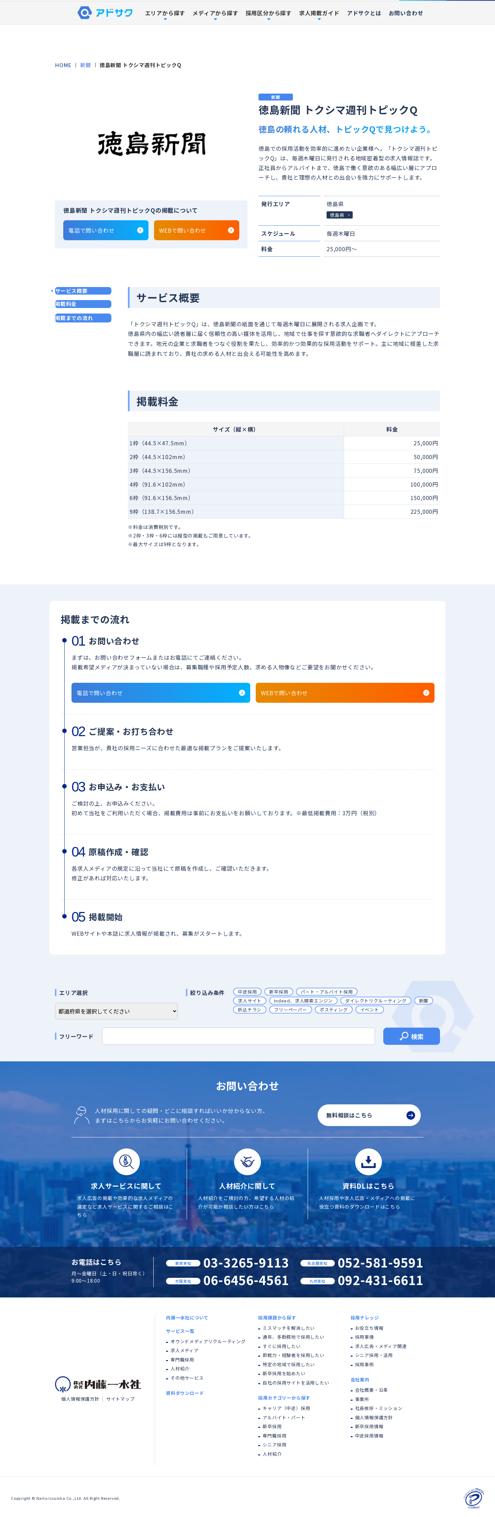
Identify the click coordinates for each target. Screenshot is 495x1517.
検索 (412, 1037)
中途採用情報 (369, 1435)
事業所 (362, 1399)
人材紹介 (179, 1368)
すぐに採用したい (281, 1346)
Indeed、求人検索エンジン (303, 1000)
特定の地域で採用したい (289, 1364)
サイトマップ (120, 1399)
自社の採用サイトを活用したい (296, 1382)
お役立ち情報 (369, 1328)
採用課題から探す (277, 1317)
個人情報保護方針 (80, 1399)
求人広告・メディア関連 (381, 1346)
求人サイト (250, 1000)
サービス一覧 (180, 1331)
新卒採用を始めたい (284, 1373)
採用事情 (364, 1337)
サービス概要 (71, 290)
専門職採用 (182, 1359)
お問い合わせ (406, 46)
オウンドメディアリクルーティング (208, 1341)
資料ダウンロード (470, 17)
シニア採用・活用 (374, 1355)
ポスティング (334, 1009)
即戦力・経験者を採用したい (293, 1355)
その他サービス (187, 1378)
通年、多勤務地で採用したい (293, 1337)
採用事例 (351, 17)
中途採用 (247, 991)
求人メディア (184, 1350)
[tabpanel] (151, 143)
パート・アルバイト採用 (327, 991)
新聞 (85, 64)
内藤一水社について (175, 17)
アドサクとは (364, 46)
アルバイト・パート (284, 1417)
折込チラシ (250, 1009)
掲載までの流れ (74, 317)
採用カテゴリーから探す (284, 1397)
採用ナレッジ (365, 1317)
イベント (369, 1009)
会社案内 (360, 1379)
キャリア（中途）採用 (286, 1408)
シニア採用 (274, 1444)
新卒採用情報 (369, 1426)
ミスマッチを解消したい (289, 1328)
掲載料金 (66, 303)
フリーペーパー (290, 1009)
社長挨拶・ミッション (379, 1408)
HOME (63, 64)
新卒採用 (278, 991)
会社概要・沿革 (371, 1390)
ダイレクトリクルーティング (375, 1000)
